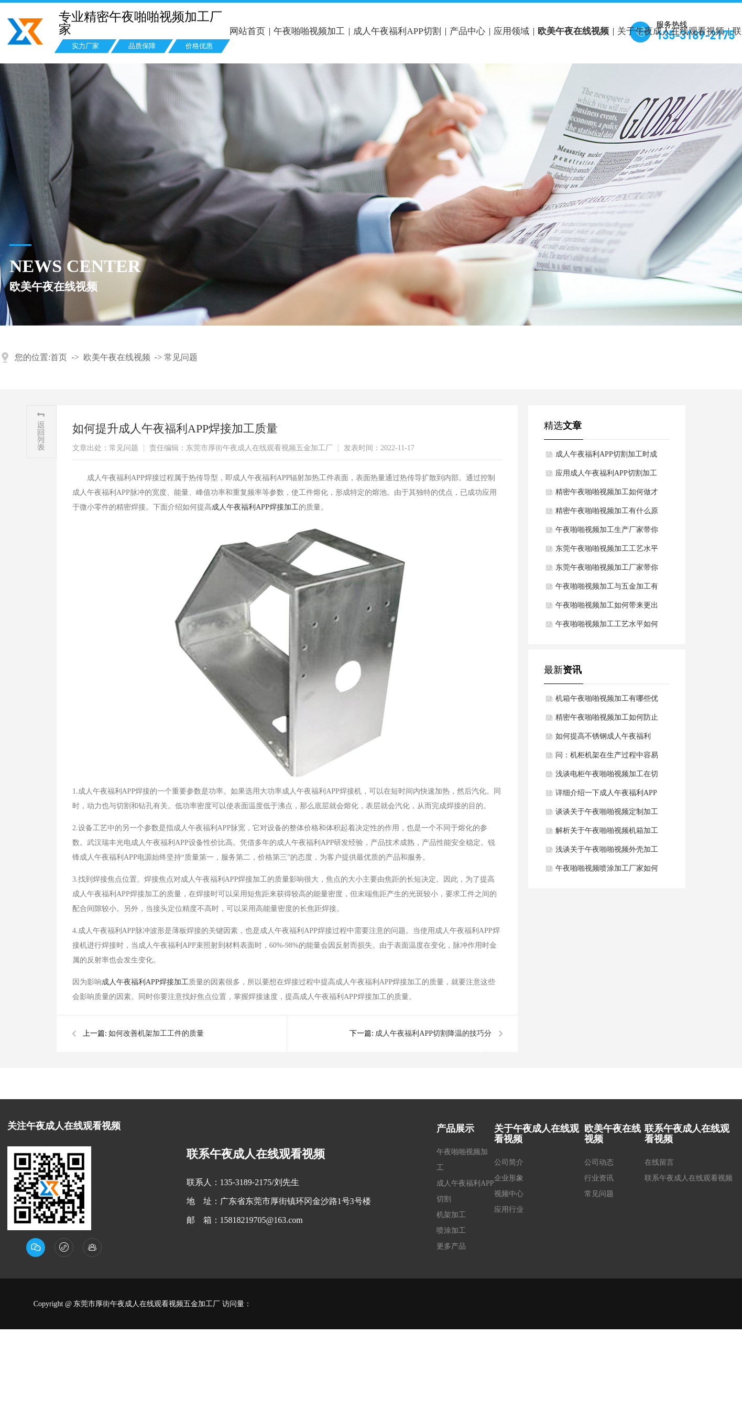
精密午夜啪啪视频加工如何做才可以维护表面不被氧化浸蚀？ (606, 495)
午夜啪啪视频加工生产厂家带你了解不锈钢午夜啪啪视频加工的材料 (606, 532)
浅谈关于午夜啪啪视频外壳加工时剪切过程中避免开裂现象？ (606, 852)
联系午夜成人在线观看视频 (689, 1178)
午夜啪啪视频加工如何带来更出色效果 (606, 608)
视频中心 (508, 1194)
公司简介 (508, 1162)
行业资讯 (599, 1178)
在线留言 (659, 1162)
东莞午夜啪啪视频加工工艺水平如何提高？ (606, 551)
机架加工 (451, 1215)
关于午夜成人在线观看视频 (670, 31)
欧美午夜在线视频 (573, 31)
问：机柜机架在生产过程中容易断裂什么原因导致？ (606, 758)
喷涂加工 (451, 1230)
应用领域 (511, 31)
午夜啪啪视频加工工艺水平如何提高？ (606, 627)
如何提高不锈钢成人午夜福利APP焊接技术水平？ (603, 739)
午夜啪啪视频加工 (309, 31)
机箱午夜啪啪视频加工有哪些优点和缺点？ (606, 701)
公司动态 (599, 1162)
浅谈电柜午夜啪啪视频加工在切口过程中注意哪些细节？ (606, 777)
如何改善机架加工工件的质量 (156, 1033)
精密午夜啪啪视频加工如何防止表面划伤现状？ (606, 720)
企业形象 (508, 1178)
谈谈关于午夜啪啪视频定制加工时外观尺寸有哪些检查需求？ (606, 814)
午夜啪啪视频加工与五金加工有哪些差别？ (606, 589)
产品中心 (467, 31)
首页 (58, 357)
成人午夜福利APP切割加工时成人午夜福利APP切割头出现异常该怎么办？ (606, 457)
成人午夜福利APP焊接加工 (255, 507)
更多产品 (451, 1246)
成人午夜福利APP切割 (397, 31)
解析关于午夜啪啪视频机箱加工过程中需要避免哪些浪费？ (606, 833)
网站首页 (247, 31)
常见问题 (181, 357)
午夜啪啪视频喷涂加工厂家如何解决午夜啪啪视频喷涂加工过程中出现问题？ (606, 871)
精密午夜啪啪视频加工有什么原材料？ (606, 513)
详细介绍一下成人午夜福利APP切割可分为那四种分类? (606, 795)
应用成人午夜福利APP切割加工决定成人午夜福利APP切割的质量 (606, 476)
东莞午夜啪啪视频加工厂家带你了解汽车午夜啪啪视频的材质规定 (606, 570)
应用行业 (508, 1209)
